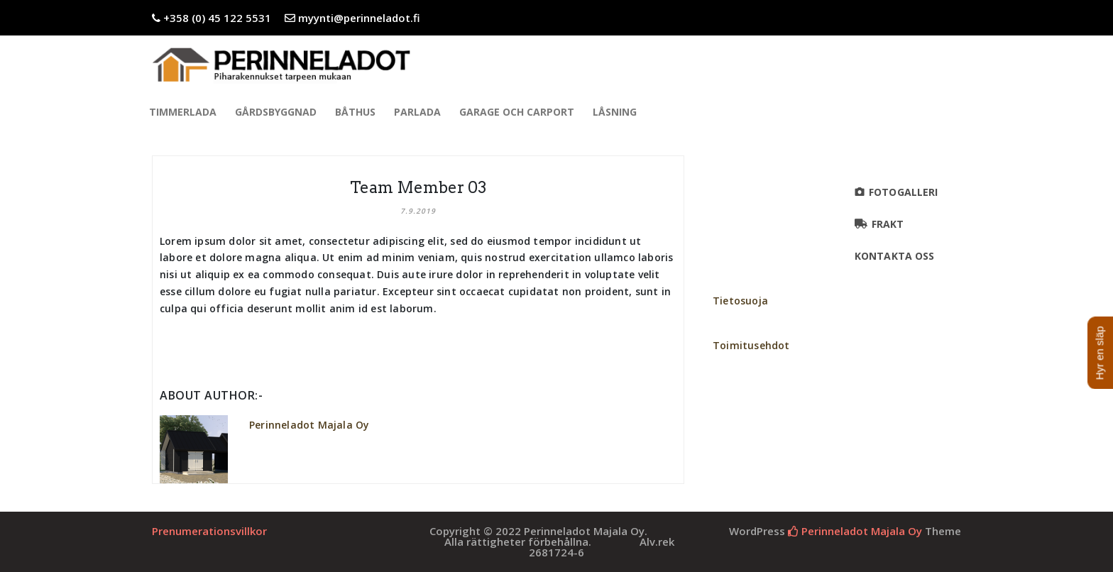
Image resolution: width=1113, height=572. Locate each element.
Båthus (357, 112)
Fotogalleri (903, 192)
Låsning (617, 112)
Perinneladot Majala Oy (309, 424)
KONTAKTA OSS (896, 256)
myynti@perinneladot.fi (359, 18)
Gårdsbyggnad (278, 112)
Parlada (419, 112)
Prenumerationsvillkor (209, 531)
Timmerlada (185, 112)
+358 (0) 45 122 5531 (217, 18)
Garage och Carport (519, 112)
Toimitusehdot (751, 345)
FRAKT (888, 224)
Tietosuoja (740, 300)
